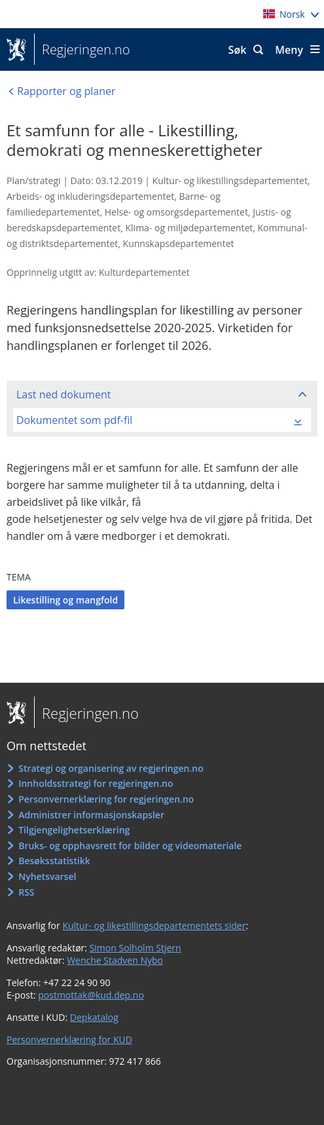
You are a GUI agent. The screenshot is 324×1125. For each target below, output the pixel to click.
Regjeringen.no (82, 50)
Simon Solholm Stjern (135, 948)
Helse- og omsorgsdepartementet (176, 212)
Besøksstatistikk (54, 860)
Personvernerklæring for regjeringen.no (106, 799)
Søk (237, 50)
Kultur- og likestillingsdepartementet (230, 180)
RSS (26, 892)
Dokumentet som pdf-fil (74, 420)
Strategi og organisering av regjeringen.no (111, 768)
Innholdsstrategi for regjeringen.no (95, 783)
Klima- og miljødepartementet (189, 227)
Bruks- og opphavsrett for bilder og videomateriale (130, 845)
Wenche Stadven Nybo (115, 960)
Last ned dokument (63, 394)
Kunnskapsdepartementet (178, 243)
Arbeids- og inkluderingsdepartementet (90, 196)
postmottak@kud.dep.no (91, 995)
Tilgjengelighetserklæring (74, 830)
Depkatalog (94, 1017)
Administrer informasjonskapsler (91, 815)
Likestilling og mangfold (65, 600)
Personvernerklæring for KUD (69, 1039)
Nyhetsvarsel (47, 876)
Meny (289, 50)
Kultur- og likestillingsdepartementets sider (153, 925)
